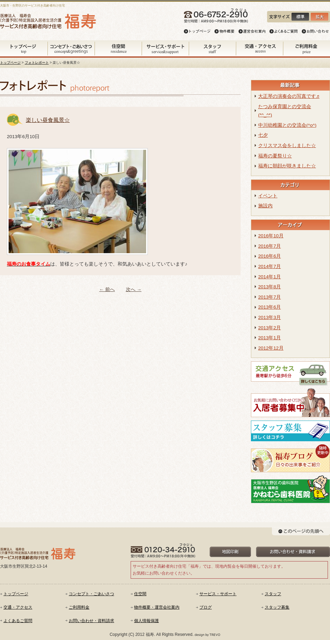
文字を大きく (318, 17)
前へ (107, 289)
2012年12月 (271, 348)
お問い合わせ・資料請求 (91, 620)
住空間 (140, 593)
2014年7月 (269, 266)
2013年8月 (269, 286)
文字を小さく (300, 17)
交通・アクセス (17, 607)
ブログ (205, 607)
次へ (133, 289)
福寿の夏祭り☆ (275, 155)
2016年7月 (269, 246)
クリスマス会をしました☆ (287, 145)
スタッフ (273, 593)
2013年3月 (269, 317)
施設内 (265, 205)
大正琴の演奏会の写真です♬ (288, 96)
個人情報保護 (146, 620)
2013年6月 (269, 307)
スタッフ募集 (277, 607)
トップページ (10, 62)
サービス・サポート (217, 593)
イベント (267, 195)
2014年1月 (269, 276)
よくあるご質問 (17, 620)
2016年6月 (269, 256)
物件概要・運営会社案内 (156, 607)
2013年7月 (269, 297)
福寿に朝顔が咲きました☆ (287, 165)
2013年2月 (269, 327)
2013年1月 (269, 337)
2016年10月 (271, 235)
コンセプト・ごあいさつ (91, 593)
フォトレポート (37, 62)
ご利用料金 (79, 607)
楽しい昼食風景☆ (48, 120)
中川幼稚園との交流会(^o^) (287, 125)
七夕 (263, 135)
